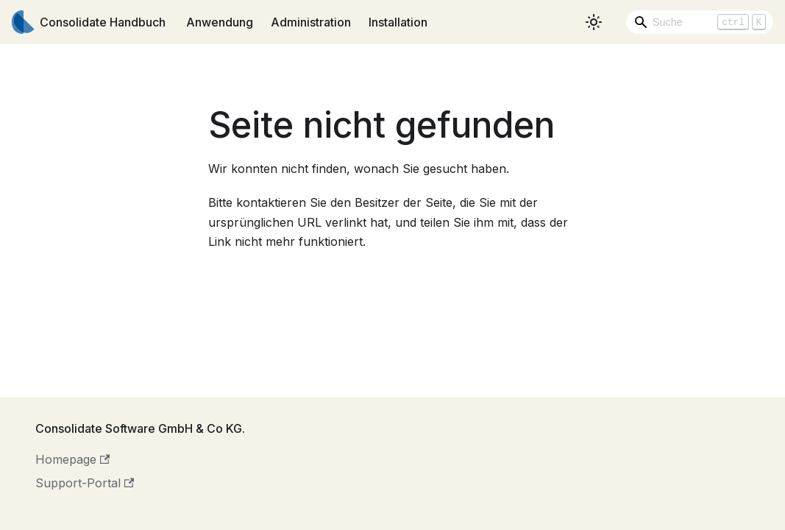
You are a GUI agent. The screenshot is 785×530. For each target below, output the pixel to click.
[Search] (699, 22)
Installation (398, 22)
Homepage (72, 459)
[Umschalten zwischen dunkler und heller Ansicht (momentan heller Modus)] (593, 22)
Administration (311, 22)
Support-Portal (84, 483)
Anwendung (219, 22)
